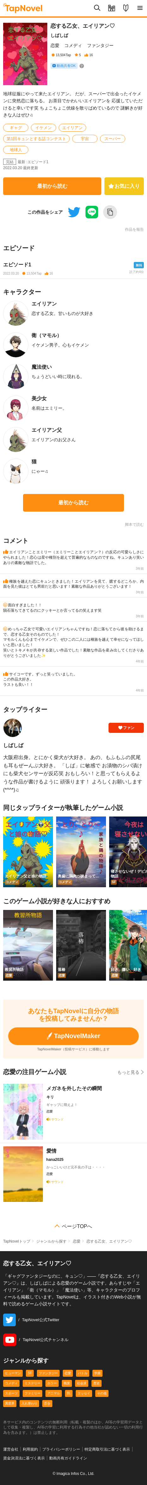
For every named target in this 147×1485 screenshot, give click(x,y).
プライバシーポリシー (61, 1449)
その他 (102, 1393)
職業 (67, 1383)
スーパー (112, 138)
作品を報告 (134, 229)
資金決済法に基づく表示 (24, 1458)
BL (69, 1393)
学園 (97, 1373)
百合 (47, 1403)
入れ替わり (29, 1403)
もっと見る (130, 1072)
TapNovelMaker (73, 1036)
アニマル (53, 1393)
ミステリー (32, 1383)
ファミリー (32, 1393)
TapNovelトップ (16, 1241)
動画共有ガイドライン (68, 1458)
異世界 (10, 1403)
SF (30, 1373)
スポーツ (11, 1393)
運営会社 (10, 1449)
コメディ (73, 45)
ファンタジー (100, 45)
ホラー (52, 1383)
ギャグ (16, 127)
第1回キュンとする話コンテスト (36, 138)
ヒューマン (13, 1373)
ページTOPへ (77, 1226)
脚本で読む (134, 524)
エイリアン (72, 127)
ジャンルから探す (51, 1241)
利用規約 (30, 1449)
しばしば (59, 35)
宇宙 (85, 138)
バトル (82, 1373)
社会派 (81, 1383)
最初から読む (52, 186)
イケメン (43, 127)
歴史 (96, 1383)
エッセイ (84, 1393)
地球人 (16, 149)
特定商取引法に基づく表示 (107, 1449)
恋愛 (54, 45)
